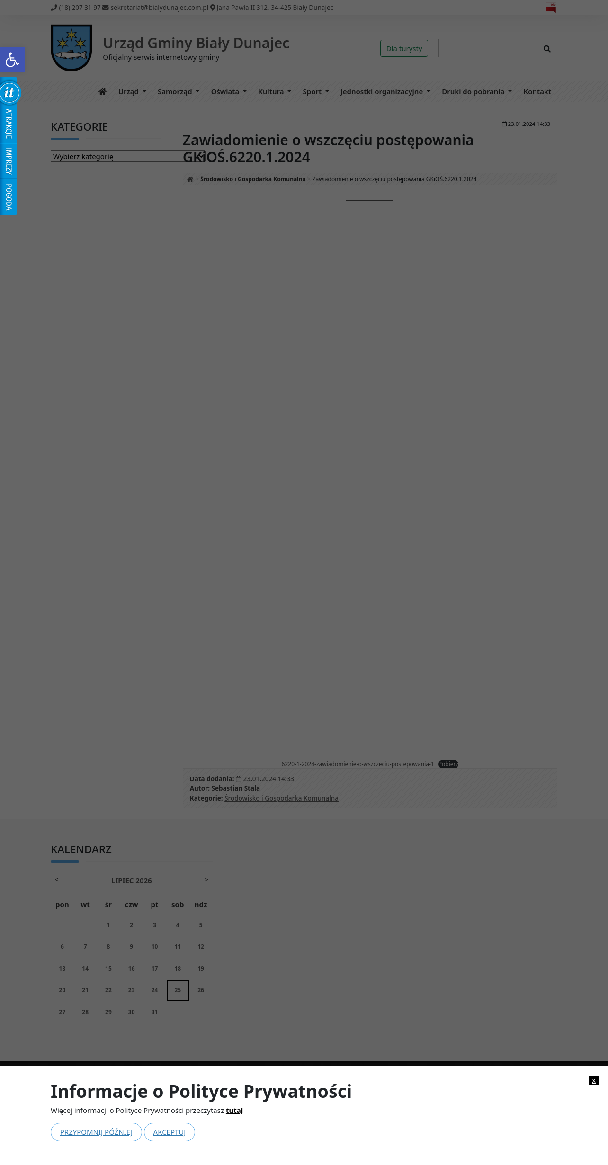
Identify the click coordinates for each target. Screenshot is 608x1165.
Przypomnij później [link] (96, 1132)
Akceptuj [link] (169, 1132)
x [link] (594, 1080)
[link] (12, 59)
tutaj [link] (234, 1110)
